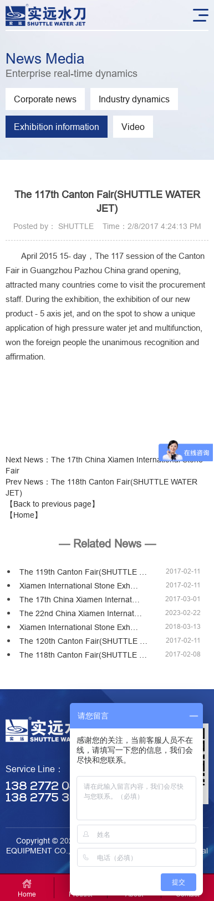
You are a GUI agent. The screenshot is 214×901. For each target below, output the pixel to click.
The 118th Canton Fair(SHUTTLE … (83, 654)
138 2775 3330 (49, 798)
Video (133, 127)
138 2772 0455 (49, 787)
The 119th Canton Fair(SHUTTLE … (83, 571)
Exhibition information (56, 127)
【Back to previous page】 (52, 503)
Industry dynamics (134, 99)
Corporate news (45, 99)
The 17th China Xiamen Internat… (79, 599)
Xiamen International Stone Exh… (78, 585)
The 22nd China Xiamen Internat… (80, 613)
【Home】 (24, 515)
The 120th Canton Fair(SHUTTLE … (83, 641)
